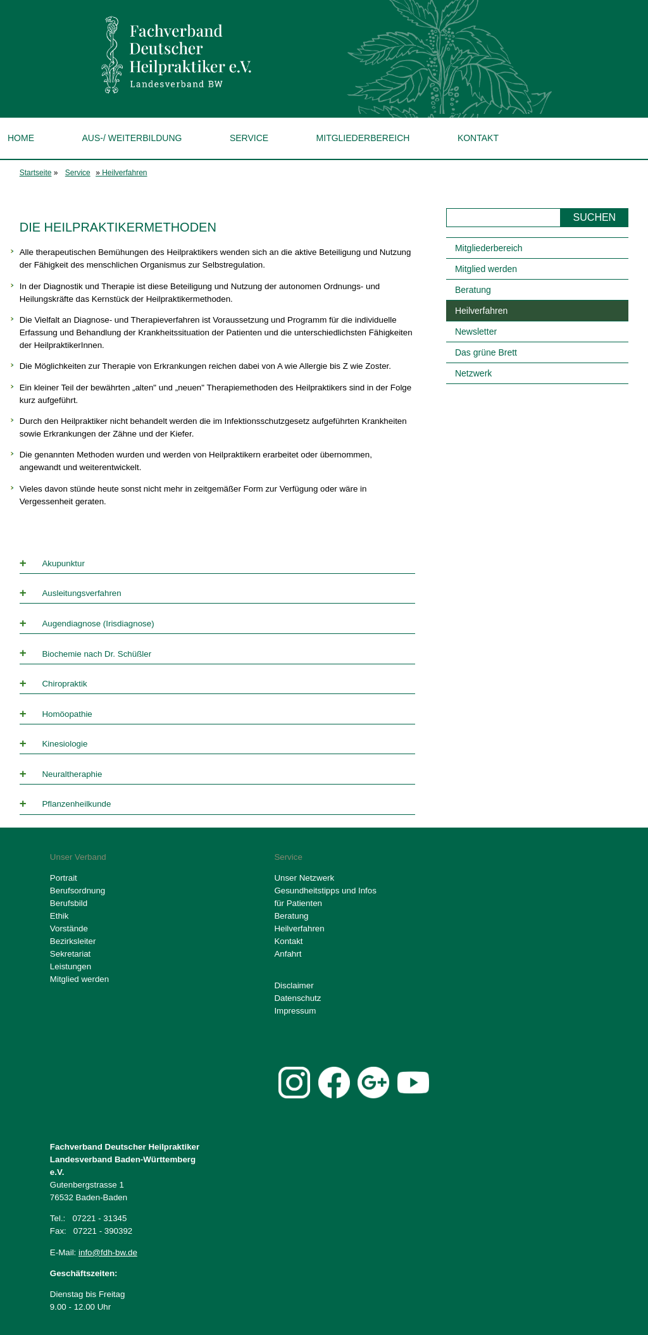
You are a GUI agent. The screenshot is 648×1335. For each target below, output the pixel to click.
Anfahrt (287, 954)
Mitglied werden (486, 269)
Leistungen (70, 966)
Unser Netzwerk (304, 878)
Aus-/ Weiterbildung (132, 138)
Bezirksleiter (73, 941)
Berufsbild (68, 903)
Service (249, 138)
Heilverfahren (124, 172)
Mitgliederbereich (363, 138)
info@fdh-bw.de (107, 1252)
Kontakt (478, 138)
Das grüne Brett (486, 352)
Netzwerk (473, 373)
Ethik (59, 916)
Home (21, 138)
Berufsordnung (77, 890)
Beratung (473, 290)
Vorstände (69, 928)
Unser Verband (78, 857)
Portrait (63, 878)
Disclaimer (293, 985)
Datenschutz (297, 998)
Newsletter (476, 331)
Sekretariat (70, 954)
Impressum (295, 1010)
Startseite (36, 172)
